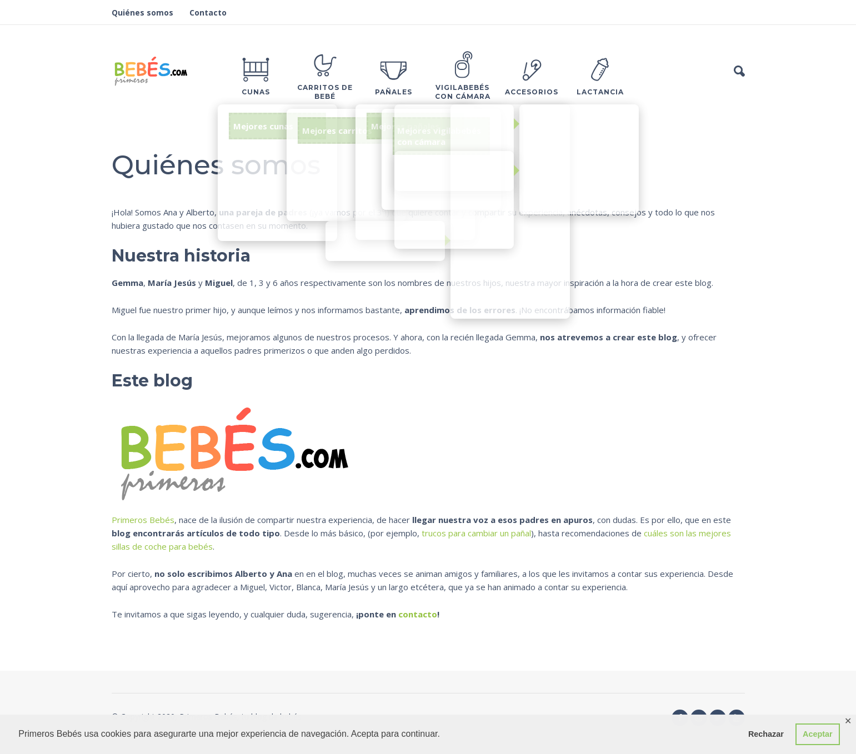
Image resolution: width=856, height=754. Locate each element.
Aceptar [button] (818, 734)
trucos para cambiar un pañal (476, 533)
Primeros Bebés (143, 519)
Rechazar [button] (766, 734)
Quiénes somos (142, 12)
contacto (417, 614)
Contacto (208, 12)
